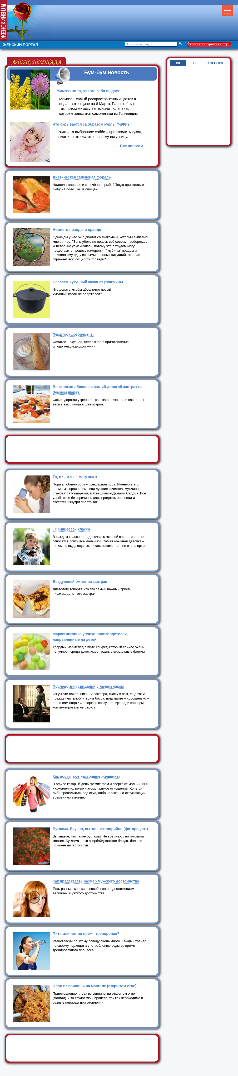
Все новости (131, 146)
